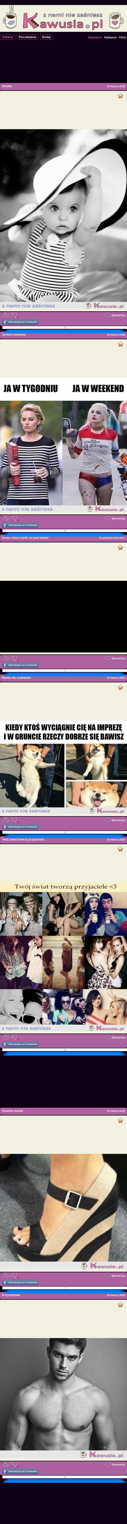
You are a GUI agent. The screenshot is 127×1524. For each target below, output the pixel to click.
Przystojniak (11, 1295)
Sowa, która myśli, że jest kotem (25, 537)
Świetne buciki (12, 1110)
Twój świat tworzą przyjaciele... (24, 839)
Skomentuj (114, 315)
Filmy (122, 37)
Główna (7, 37)
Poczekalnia (27, 37)
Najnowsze (95, 37)
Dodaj (46, 37)
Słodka (7, 86)
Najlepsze (110, 37)
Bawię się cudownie (16, 677)
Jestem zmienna (14, 334)
